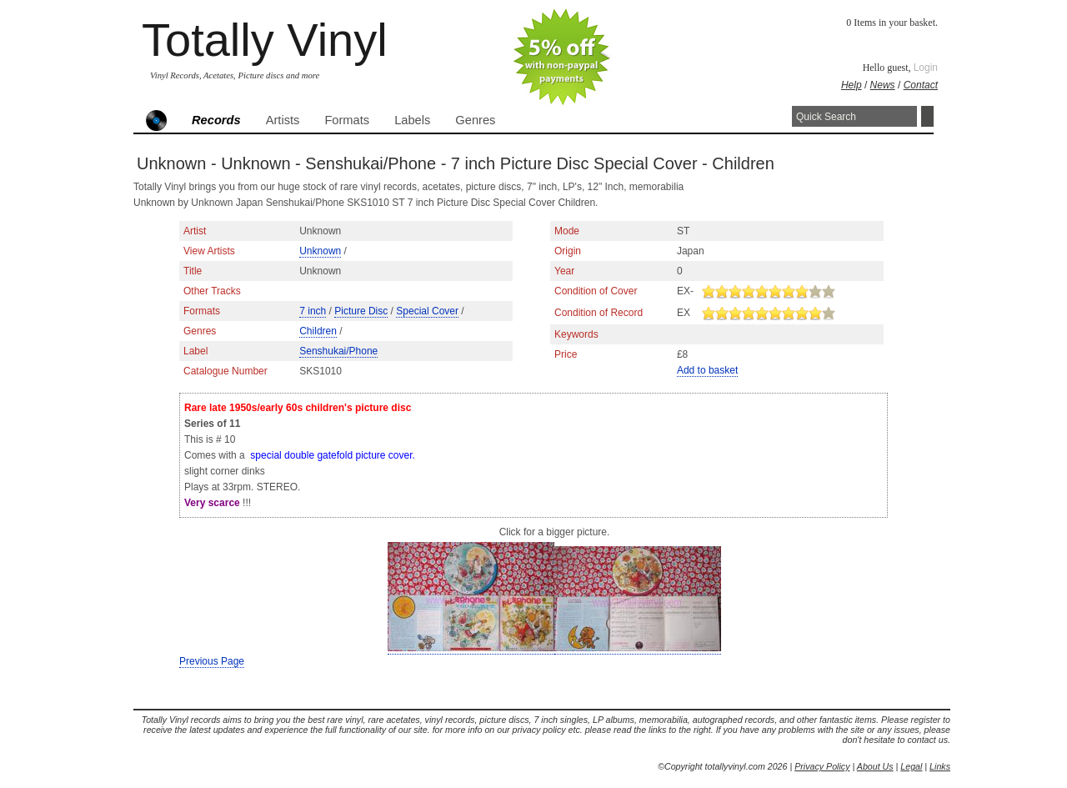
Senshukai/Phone (338, 351)
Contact (921, 85)
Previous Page (211, 661)
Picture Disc (361, 311)
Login (926, 67)
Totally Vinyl (265, 39)
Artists (283, 120)
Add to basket (707, 370)
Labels (412, 120)
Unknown (320, 251)
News (882, 85)
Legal (911, 766)
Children (318, 331)
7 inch (312, 311)
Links (939, 766)
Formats (346, 120)
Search (927, 116)
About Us (875, 766)
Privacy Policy (821, 766)
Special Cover (427, 311)
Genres (475, 120)
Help (851, 85)
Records (216, 120)
